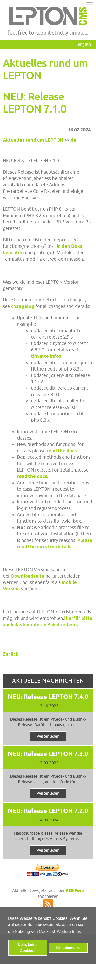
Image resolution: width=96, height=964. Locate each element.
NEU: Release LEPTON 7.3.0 (48, 753)
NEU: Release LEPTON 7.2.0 (48, 810)
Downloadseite (28, 576)
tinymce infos (46, 356)
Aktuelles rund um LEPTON (33, 140)
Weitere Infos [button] (69, 931)
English (84, 44)
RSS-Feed (75, 890)
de (73, 140)
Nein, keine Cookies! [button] (27, 948)
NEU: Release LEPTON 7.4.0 (48, 696)
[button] (89, 5)
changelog (22, 306)
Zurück (10, 654)
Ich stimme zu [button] (68, 948)
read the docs (62, 450)
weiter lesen (48, 736)
